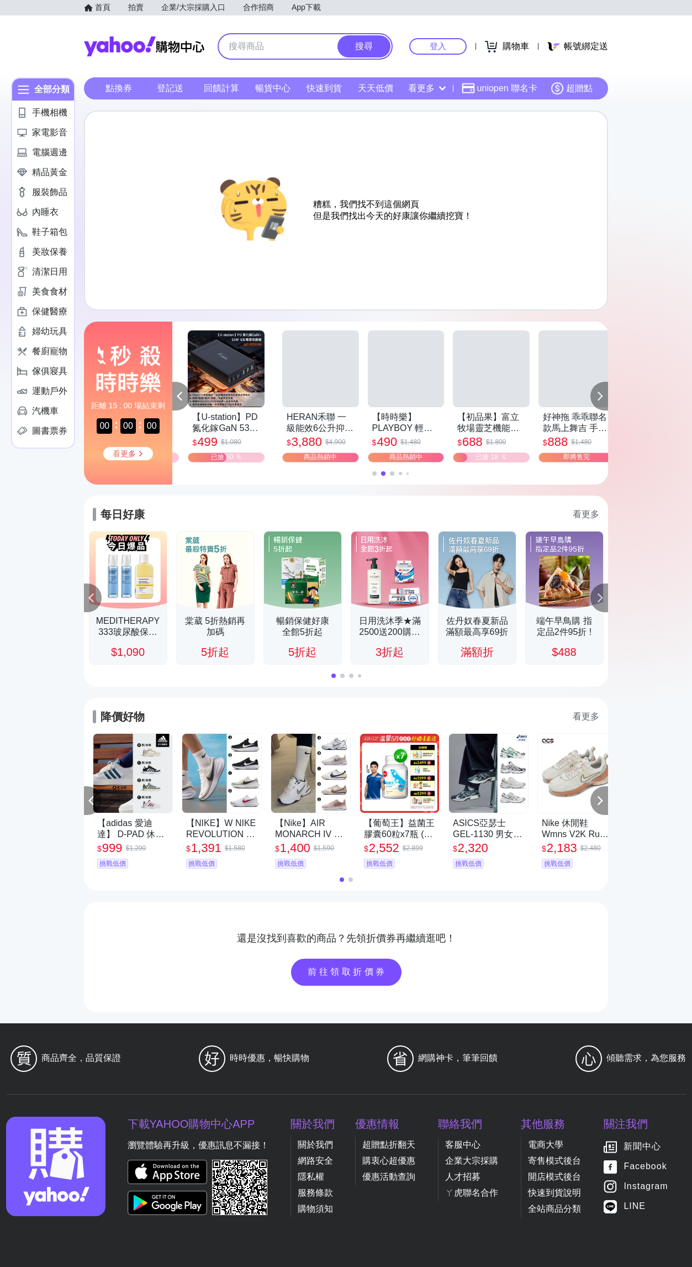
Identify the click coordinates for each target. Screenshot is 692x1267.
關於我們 (315, 1144)
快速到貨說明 (554, 1192)
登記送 (170, 88)
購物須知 (315, 1208)
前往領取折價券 (347, 971)
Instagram (646, 1186)
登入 (438, 46)
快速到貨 (324, 88)
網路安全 (315, 1160)
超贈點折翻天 (388, 1144)
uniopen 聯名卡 (499, 88)
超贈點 (572, 88)
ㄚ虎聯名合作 (471, 1192)
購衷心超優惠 (388, 1160)
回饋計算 (221, 88)
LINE (635, 1206)
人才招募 (462, 1176)
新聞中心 (642, 1146)
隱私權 (311, 1176)
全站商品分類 (554, 1208)
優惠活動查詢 (388, 1176)
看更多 (427, 88)
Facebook (645, 1166)
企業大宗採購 (471, 1160)
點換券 (118, 88)
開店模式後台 (554, 1176)
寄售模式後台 (554, 1160)
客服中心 (462, 1144)
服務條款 (315, 1192)
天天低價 (375, 88)
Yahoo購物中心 (144, 46)
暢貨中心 (272, 88)
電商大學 (545, 1144)
